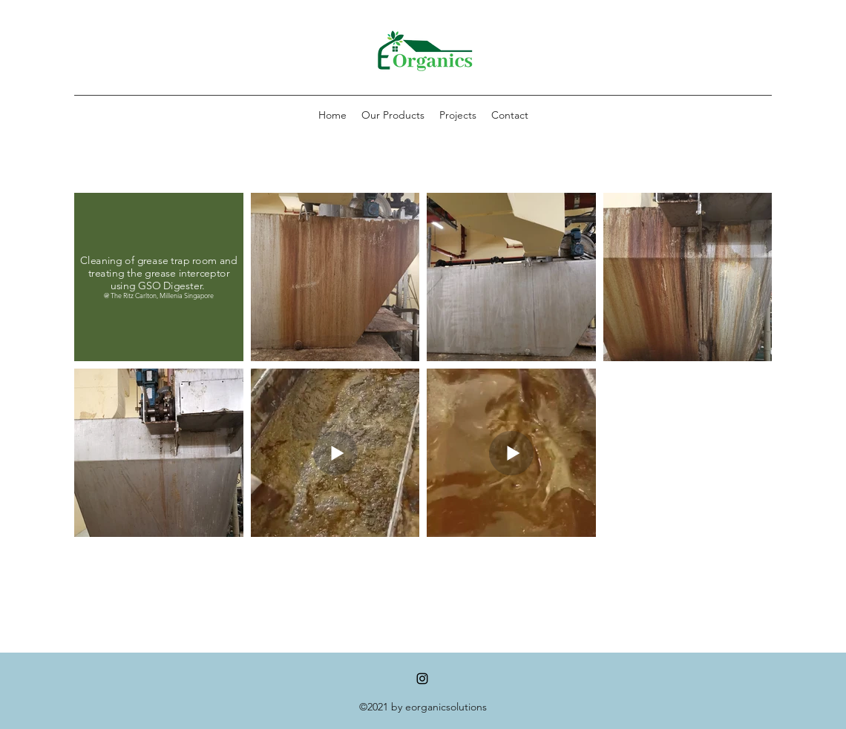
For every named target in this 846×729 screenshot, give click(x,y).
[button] (393, 115)
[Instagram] (422, 678)
